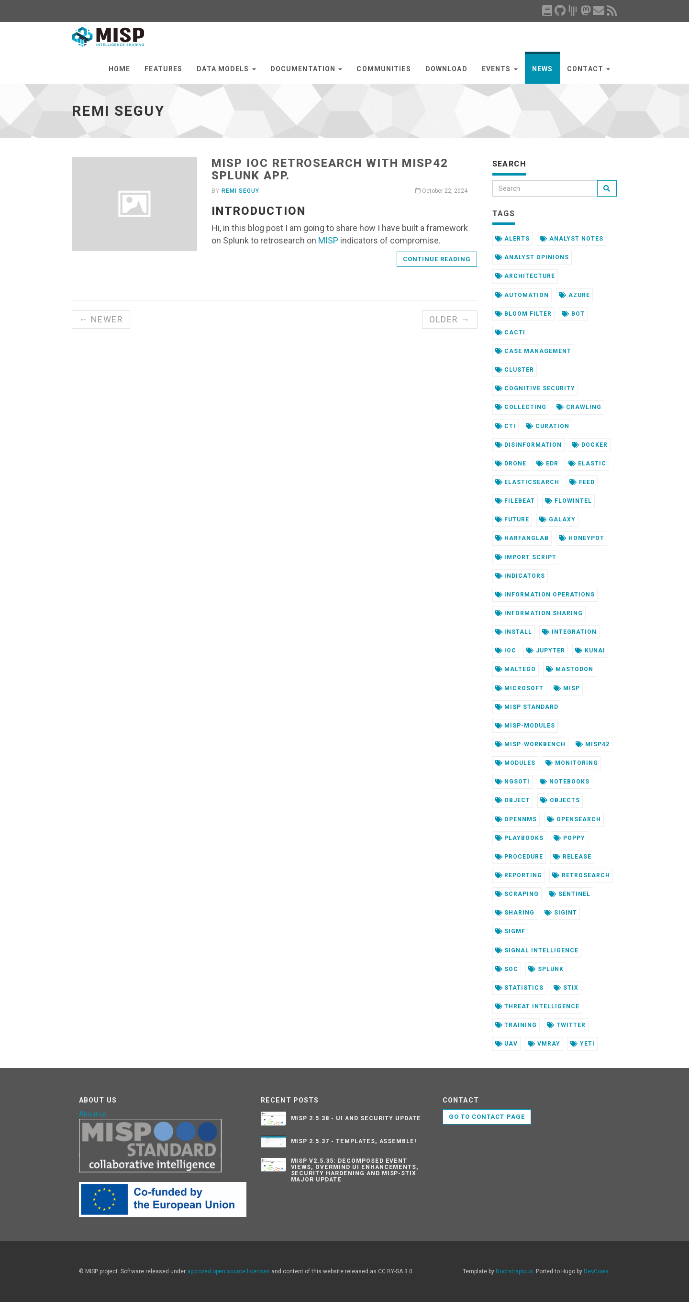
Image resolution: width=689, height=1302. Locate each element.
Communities (383, 69)
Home (119, 69)
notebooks (564, 781)
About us (92, 1114)
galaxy (557, 519)
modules (515, 763)
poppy (569, 838)
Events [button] (500, 69)
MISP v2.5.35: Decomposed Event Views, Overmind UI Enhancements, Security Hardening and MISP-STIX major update (355, 1170)
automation (522, 295)
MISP (328, 240)
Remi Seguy (240, 191)
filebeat (515, 500)
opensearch (574, 819)
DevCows (596, 1271)
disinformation (528, 444)
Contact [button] (588, 69)
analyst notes (571, 238)
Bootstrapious (514, 1271)
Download (446, 69)
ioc (506, 650)
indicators (520, 576)
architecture (525, 276)
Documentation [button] (306, 69)
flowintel (568, 500)
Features (163, 69)
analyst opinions (532, 257)
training (516, 1025)
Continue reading (437, 259)
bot (573, 313)
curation (547, 426)
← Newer (101, 319)
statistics (519, 987)
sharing (515, 912)
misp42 (593, 744)
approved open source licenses (228, 1271)
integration (569, 632)
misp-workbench (530, 744)
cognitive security (535, 388)
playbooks (519, 838)
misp (567, 688)
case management (533, 351)
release (572, 856)
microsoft (519, 688)
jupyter (545, 650)
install (514, 632)
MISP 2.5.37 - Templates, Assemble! (354, 1141)
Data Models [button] (226, 69)
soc (507, 969)
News (542, 69)
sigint (561, 912)
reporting (519, 875)
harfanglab (522, 538)
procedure (519, 856)
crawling (578, 407)
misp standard (526, 707)
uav (506, 1043)
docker (590, 444)
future (512, 519)
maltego (515, 669)
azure (574, 295)
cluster (514, 369)
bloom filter (523, 313)
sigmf (510, 931)
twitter (566, 1025)
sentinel (569, 894)
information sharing (539, 613)
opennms (516, 819)
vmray (544, 1043)
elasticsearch (527, 482)
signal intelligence (536, 950)
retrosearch (581, 875)
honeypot (581, 538)
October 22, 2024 (441, 191)
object (513, 800)
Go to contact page (487, 1116)
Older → (449, 319)
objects (560, 800)
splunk (546, 969)
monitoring (571, 763)
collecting (521, 407)
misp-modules (525, 725)
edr (547, 463)
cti (505, 426)
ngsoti (512, 781)
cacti (510, 332)
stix (566, 987)
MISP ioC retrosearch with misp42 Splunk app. (329, 169)
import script (525, 557)
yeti (582, 1043)
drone (511, 463)
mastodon (569, 669)
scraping (517, 894)
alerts (512, 238)
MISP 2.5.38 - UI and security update (356, 1118)
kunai (590, 650)
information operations (545, 594)
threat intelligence (537, 1006)
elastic (587, 463)
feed (582, 482)
